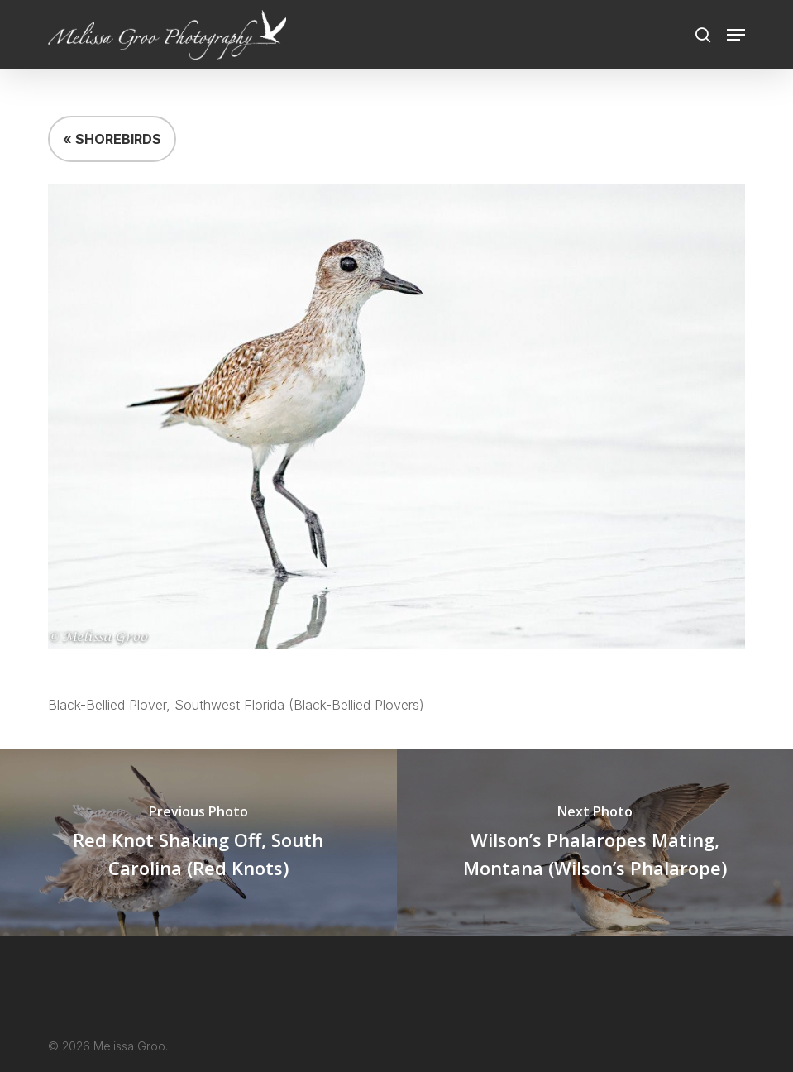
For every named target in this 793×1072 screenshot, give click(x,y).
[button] (736, 34)
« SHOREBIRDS (112, 139)
